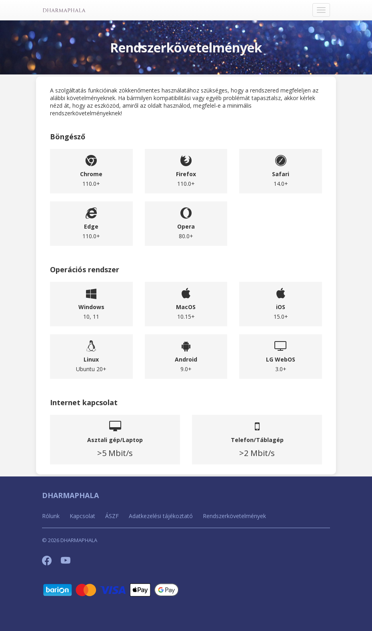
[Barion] (111, 589)
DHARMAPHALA (70, 495)
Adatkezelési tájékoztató (161, 516)
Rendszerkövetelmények (234, 516)
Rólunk (51, 516)
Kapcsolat (82, 516)
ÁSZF (112, 516)
